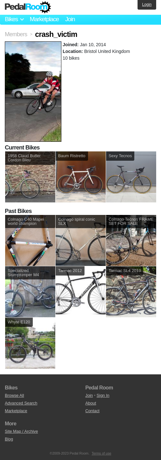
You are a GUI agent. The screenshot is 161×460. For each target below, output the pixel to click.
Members (16, 34)
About (90, 403)
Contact (92, 410)
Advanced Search (21, 403)
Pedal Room (28, 7)
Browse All (14, 395)
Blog (9, 439)
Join (70, 19)
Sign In (103, 395)
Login (146, 4)
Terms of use (101, 453)
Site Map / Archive (21, 431)
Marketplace (44, 19)
